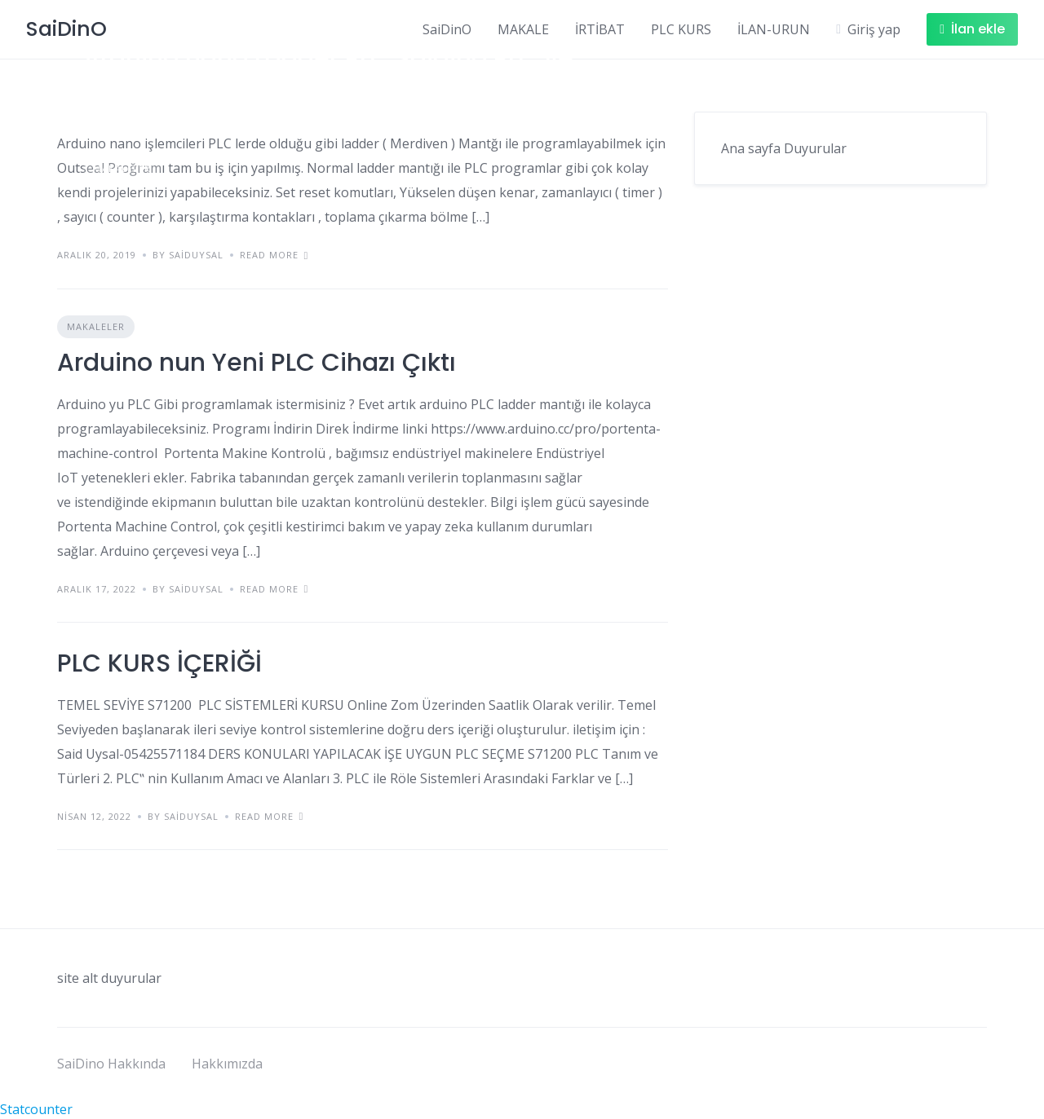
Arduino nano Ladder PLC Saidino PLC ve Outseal (328, 74)
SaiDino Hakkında (111, 1064)
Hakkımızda (227, 1064)
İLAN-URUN (773, 29)
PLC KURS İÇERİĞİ (159, 663)
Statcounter (36, 1109)
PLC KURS (681, 29)
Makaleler (122, 168)
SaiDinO (446, 29)
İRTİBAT (600, 29)
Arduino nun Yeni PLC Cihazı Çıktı (256, 363)
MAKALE (523, 29)
